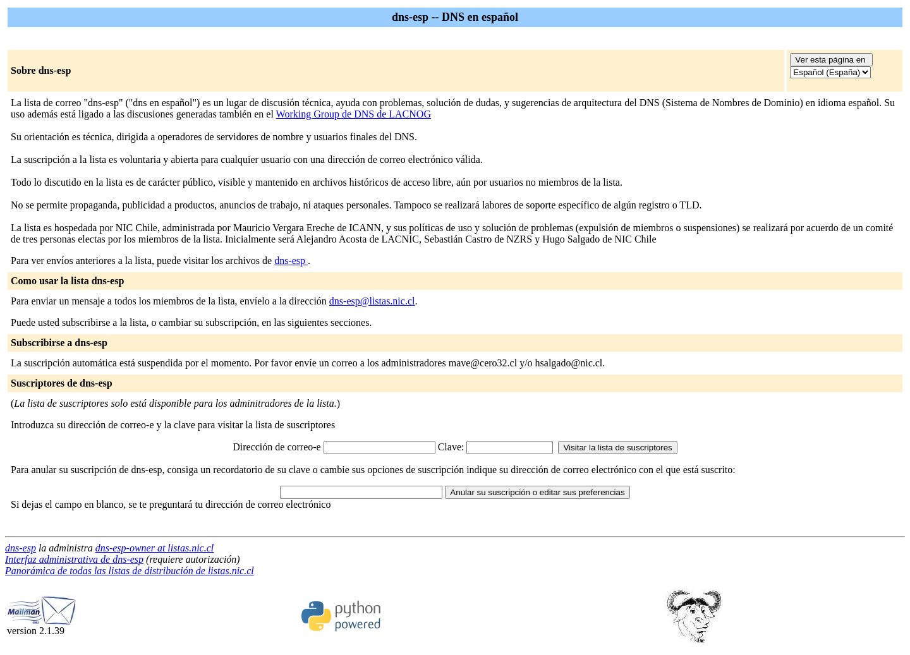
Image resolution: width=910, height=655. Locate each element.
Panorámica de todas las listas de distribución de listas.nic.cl (129, 570)
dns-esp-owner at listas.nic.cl (154, 548)
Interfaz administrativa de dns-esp (74, 559)
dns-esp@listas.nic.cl (372, 301)
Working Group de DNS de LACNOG (353, 114)
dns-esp (291, 260)
